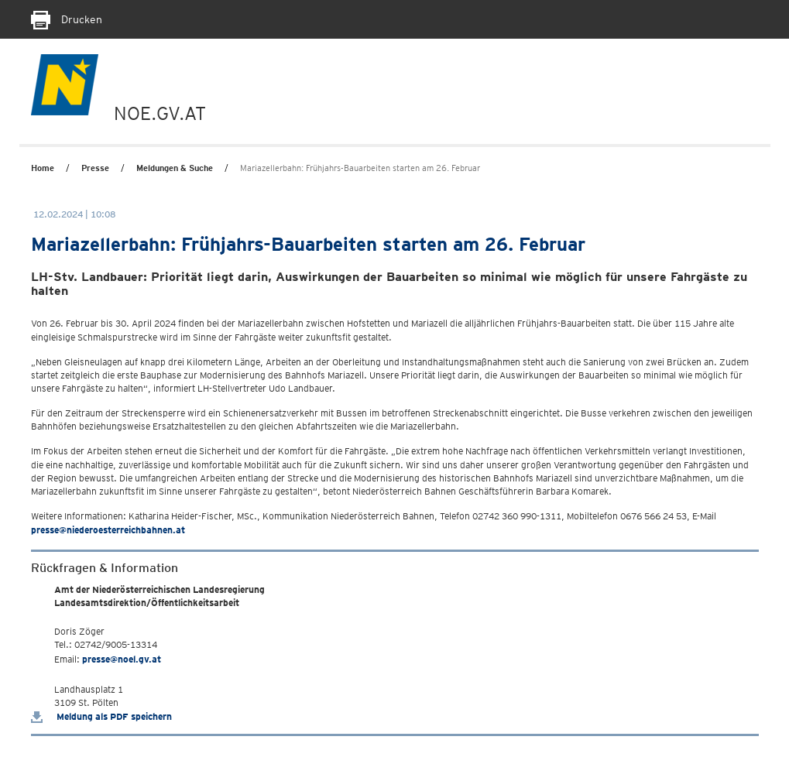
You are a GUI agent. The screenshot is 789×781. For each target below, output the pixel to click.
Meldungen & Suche (174, 168)
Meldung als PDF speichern (101, 716)
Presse (95, 168)
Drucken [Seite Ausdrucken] (66, 19)
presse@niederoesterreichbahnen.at (108, 530)
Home (42, 168)
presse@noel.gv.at (121, 659)
